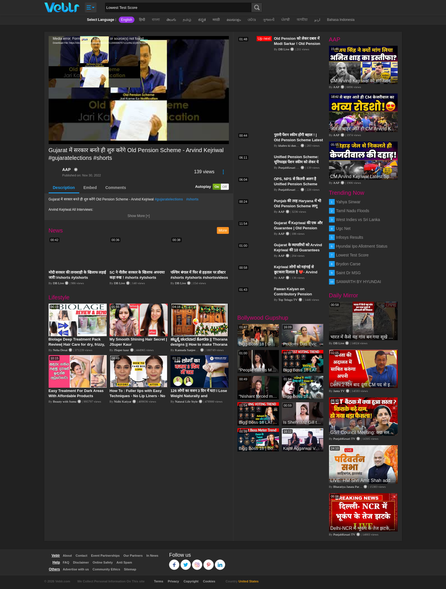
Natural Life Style (186, 401)
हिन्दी (142, 20)
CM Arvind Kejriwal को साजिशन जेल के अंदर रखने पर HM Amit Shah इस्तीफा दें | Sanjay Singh (363, 80)
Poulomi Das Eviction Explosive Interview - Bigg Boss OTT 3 (302, 343)
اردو (317, 20)
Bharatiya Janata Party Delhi (351, 486)
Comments (115, 187)
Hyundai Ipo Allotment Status (362, 246)
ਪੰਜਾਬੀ (285, 20)
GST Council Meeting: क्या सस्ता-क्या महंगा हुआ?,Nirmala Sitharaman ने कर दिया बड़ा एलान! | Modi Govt (363, 432)
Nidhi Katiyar (122, 401)
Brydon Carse (348, 264)
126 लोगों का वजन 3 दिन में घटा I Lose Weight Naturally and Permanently (199, 396)
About (67, 555)
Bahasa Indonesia (340, 20)
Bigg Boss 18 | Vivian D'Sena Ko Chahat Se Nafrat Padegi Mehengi (302, 396)
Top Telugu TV (288, 299)
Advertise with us (76, 569)
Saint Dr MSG (348, 272)
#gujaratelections (169, 199)
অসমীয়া (302, 20)
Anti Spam (124, 562)
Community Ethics (106, 569)
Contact (81, 555)
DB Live (58, 283)
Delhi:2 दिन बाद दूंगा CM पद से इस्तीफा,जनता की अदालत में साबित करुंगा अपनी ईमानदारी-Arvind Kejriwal (363, 384)
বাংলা (156, 20)
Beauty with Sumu (64, 401)
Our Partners (132, 555)
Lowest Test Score (352, 255)
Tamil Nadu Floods (352, 210)
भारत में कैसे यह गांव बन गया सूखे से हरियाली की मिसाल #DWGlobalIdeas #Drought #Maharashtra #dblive (363, 337)
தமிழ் (187, 20)
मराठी (216, 20)
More (223, 230)
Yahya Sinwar (348, 202)
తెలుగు (171, 20)
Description (64, 187)
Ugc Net (343, 228)
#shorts (192, 199)
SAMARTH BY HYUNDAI (358, 281)
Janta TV (339, 391)
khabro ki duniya (289, 145)
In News (152, 555)
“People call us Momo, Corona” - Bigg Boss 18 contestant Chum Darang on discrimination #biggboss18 (258, 369)
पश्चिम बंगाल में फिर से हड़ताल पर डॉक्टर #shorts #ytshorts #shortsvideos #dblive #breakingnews (199, 277)
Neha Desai (60, 350)
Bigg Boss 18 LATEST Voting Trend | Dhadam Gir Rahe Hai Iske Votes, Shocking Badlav (258, 422)
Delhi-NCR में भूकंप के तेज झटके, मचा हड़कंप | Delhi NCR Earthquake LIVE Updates (363, 528)
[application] (139, 90)
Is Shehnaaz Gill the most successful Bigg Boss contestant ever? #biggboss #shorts (302, 422)
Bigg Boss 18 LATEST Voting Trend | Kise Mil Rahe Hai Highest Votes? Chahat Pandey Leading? (302, 369)
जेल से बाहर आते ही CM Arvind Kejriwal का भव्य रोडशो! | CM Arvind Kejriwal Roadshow (363, 128)
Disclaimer (81, 562)
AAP (66, 169)
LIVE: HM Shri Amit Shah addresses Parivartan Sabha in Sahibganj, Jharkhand (363, 480)
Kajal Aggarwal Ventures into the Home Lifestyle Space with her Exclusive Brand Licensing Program (302, 448)
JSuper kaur (121, 350)
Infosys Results (349, 237)
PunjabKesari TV (289, 167)
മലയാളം (234, 20)
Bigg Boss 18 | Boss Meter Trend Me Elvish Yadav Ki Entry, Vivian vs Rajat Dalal (258, 448)
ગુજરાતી (268, 20)
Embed (90, 187)
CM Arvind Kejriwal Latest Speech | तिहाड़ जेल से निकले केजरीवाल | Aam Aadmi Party (363, 176)
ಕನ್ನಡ (202, 20)
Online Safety (103, 562)
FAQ (66, 562)
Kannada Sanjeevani (188, 350)
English (126, 20)
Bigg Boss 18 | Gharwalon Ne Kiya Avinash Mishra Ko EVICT (258, 343)
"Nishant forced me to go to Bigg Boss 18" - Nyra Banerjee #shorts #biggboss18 (258, 396)
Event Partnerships (105, 555)
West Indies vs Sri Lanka (358, 219)
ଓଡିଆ (252, 20)
